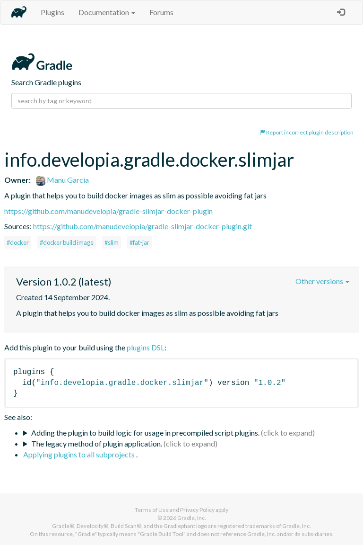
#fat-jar (139, 242)
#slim (111, 242)
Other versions (322, 281)
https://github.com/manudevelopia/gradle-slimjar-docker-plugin (108, 210)
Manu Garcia (62, 179)
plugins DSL (145, 347)
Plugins (52, 12)
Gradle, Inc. (191, 517)
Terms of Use (152, 509)
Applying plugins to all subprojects (79, 454)
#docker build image (67, 242)
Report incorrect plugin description (306, 132)
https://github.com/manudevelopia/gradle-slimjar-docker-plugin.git (142, 226)
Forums (161, 12)
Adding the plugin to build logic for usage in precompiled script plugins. (145, 432)
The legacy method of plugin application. (96, 443)
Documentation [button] (106, 12)
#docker (18, 242)
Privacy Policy (197, 509)
